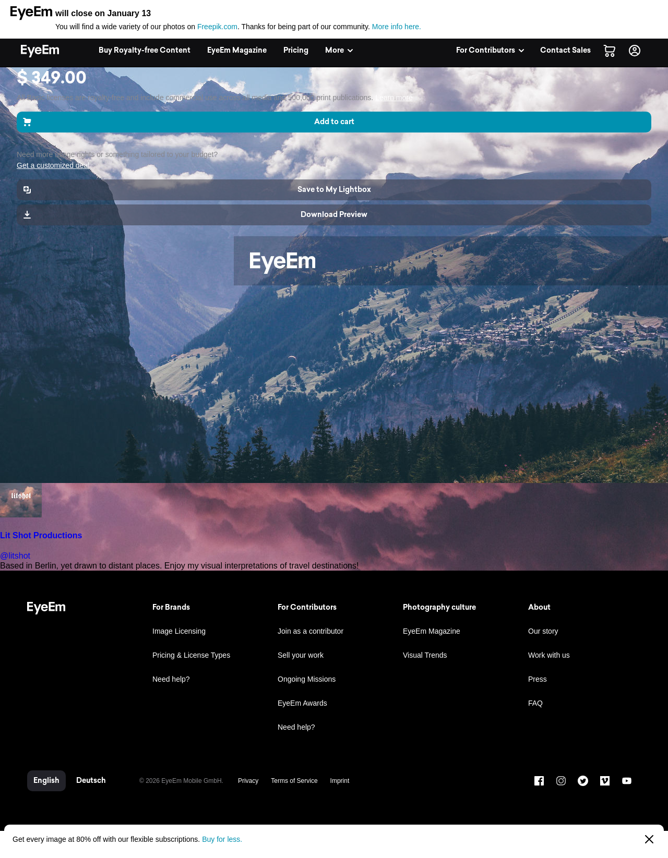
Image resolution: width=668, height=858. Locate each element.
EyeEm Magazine (431, 631)
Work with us (549, 655)
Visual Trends (425, 655)
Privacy (248, 780)
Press (537, 679)
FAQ (535, 703)
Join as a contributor (310, 631)
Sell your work (301, 655)
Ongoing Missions (307, 679)
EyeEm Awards (302, 703)
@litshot (15, 555)
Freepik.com (217, 26)
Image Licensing (179, 631)
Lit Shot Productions (41, 535)
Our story (543, 631)
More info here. (396, 26)
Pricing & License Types (191, 655)
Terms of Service (294, 780)
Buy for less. (222, 839)
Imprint (340, 780)
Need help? (171, 679)
